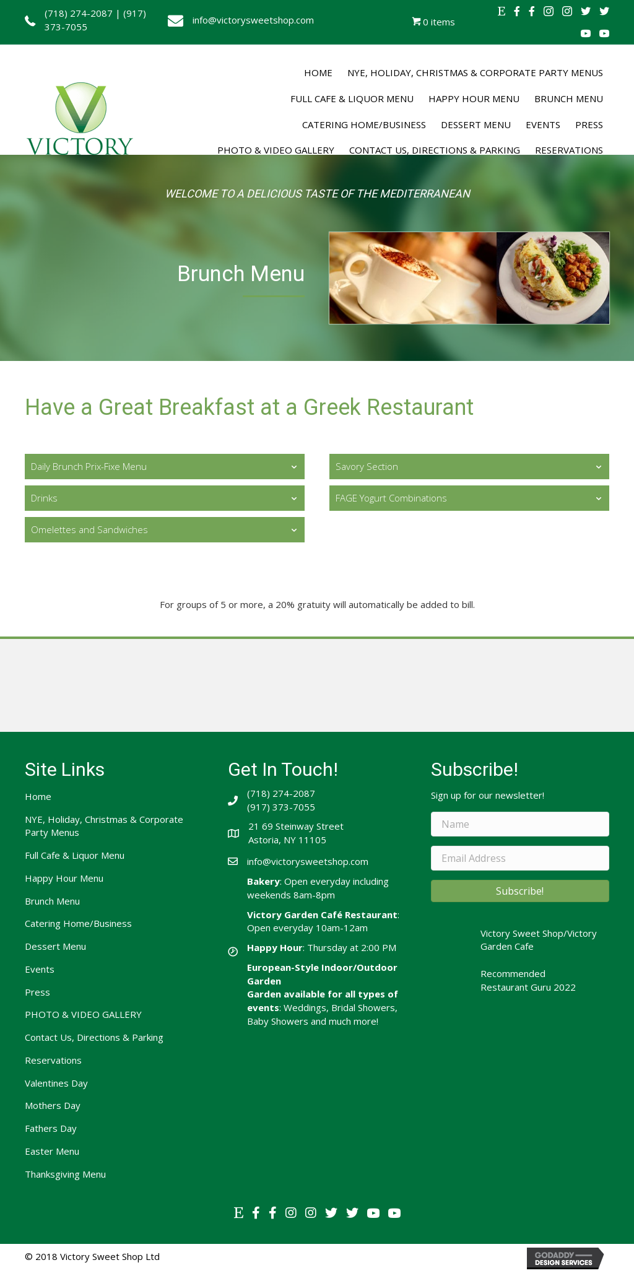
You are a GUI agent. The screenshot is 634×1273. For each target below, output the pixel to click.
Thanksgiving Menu (65, 1174)
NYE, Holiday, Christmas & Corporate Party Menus (104, 826)
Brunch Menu (52, 901)
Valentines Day (56, 1083)
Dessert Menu (55, 946)
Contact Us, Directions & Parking (94, 1037)
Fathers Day (51, 1128)
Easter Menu (52, 1151)
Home (38, 796)
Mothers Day (52, 1105)
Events (39, 969)
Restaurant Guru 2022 (528, 987)
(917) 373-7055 (281, 807)
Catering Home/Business (78, 923)
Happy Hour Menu (64, 878)
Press (37, 992)
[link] (318, 73)
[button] (520, 891)
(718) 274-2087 (79, 13)
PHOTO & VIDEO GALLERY (83, 1014)
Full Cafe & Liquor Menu (74, 855)
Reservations (53, 1060)
